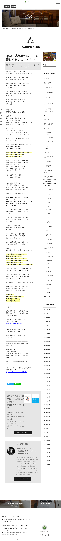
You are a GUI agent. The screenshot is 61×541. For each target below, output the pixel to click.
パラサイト (49, 243)
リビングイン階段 (48, 248)
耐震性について (48, 93)
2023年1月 (47, 349)
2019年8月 (47, 397)
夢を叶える (49, 226)
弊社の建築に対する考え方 (48, 82)
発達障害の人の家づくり (48, 133)
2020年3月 (47, 369)
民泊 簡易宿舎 (48, 157)
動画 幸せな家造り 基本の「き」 (48, 124)
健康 (47, 288)
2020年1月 (47, 377)
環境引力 (48, 271)
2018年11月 (47, 432)
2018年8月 (47, 444)
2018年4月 (47, 460)
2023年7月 (47, 329)
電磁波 (48, 292)
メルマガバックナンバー (48, 176)
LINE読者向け (47, 181)
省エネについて (48, 104)
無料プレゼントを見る (23, 432)
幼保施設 (48, 161)
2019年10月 (47, 389)
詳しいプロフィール (23, 479)
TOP (4, 28)
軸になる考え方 (48, 88)
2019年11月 (47, 385)
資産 (47, 206)
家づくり (9, 28)
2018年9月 (47, 440)
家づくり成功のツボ (48, 142)
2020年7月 (47, 357)
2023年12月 (47, 325)
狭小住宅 (48, 210)
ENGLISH (13, 6)
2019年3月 (47, 417)
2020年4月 (47, 365)
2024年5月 (47, 317)
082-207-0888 (11, 532)
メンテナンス (49, 198)
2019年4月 (47, 412)
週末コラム (47, 296)
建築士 (48, 252)
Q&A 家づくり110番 (48, 171)
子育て (48, 230)
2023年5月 (47, 337)
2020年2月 (47, 373)
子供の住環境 (49, 137)
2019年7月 (47, 401)
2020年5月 (47, 361)
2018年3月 (47, 464)
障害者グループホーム (48, 166)
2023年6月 (47, 333)
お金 (47, 217)
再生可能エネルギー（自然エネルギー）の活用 (49, 110)
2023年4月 (47, 341)
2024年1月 (47, 321)
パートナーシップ (48, 235)
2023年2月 (47, 345)
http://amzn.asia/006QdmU (14, 323)
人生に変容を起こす (48, 276)
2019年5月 (47, 409)
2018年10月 (47, 436)
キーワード (47, 185)
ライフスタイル (48, 190)
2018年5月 (47, 456)
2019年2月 (47, 421)
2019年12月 (47, 381)
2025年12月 (47, 313)
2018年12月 (47, 428)
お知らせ (46, 115)
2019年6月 (47, 405)
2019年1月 (47, 424)
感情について (49, 260)
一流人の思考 (49, 256)
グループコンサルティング (48, 222)
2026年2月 (47, 309)
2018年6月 (47, 452)
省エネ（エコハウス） (48, 147)
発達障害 (48, 284)
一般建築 (46, 152)
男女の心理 (49, 280)
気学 (47, 267)
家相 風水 (49, 239)
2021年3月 (47, 353)
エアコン (48, 213)
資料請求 (7, 6)
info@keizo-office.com (10, 534)
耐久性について (48, 98)
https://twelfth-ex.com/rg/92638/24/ (16, 372)
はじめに (46, 78)
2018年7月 (47, 448)
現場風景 (46, 119)
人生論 (48, 194)
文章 (47, 264)
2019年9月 (47, 393)
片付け (48, 202)
